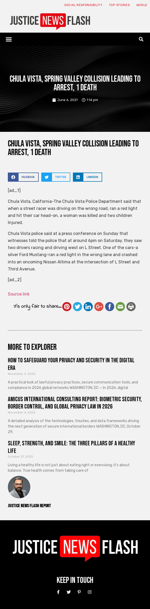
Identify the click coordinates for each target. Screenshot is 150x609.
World (142, 5)
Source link (19, 294)
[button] (9, 39)
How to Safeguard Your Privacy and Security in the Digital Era (71, 364)
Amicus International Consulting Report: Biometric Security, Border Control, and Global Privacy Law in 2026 (75, 403)
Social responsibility (83, 5)
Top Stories (119, 5)
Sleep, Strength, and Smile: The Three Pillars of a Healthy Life (71, 447)
